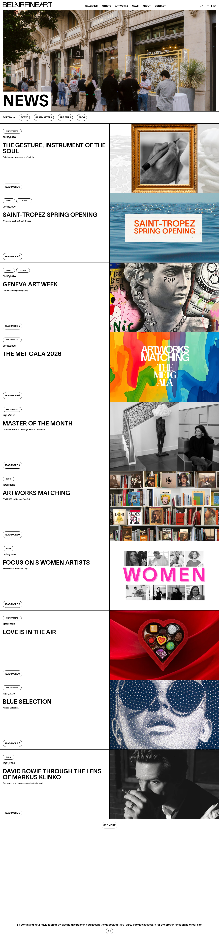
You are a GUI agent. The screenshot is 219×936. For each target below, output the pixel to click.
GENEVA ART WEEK (30, 284)
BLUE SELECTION (27, 702)
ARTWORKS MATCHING (36, 493)
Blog (82, 117)
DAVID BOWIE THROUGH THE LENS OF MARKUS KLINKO (52, 774)
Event (24, 117)
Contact (160, 6)
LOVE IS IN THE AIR (29, 632)
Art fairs (65, 117)
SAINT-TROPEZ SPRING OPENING (50, 215)
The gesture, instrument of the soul (54, 148)
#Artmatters (43, 117)
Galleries (91, 6)
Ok (109, 931)
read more (12, 187)
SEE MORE (109, 825)
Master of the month (38, 424)
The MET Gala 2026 (32, 354)
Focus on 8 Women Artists (46, 563)
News (135, 6)
